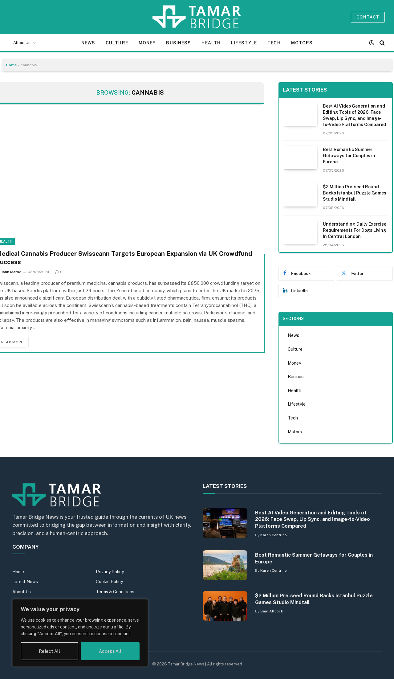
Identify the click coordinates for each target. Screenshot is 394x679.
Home (11, 65)
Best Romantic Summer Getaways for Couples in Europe (349, 155)
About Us (21, 42)
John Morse (11, 272)
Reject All (49, 651)
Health (211, 42)
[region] (80, 633)
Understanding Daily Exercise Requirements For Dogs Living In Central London (354, 230)
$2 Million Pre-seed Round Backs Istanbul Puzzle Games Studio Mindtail (354, 193)
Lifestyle (244, 42)
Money (147, 42)
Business (178, 42)
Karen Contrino (273, 535)
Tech (273, 42)
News (88, 42)
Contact (367, 17)
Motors (302, 42)
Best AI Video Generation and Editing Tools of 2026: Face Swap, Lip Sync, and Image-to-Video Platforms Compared (354, 115)
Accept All (110, 651)
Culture (117, 42)
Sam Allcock (271, 611)
